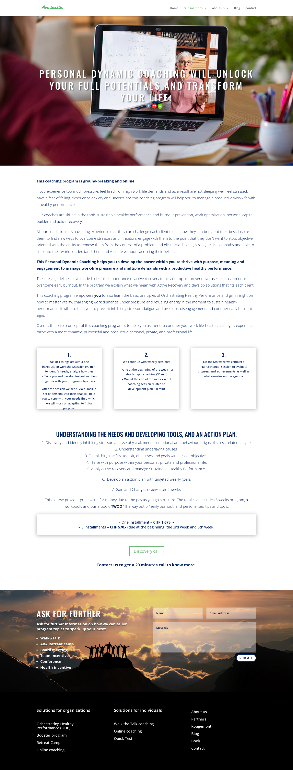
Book (195, 741)
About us (218, 8)
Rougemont (201, 726)
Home (174, 8)
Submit (246, 658)
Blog (237, 8)
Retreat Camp (48, 743)
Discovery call (147, 551)
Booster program (52, 735)
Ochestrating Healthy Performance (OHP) (55, 726)
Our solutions (193, 8)
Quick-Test (123, 739)
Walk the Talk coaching (134, 724)
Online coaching (51, 750)
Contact (250, 8)
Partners (198, 719)
